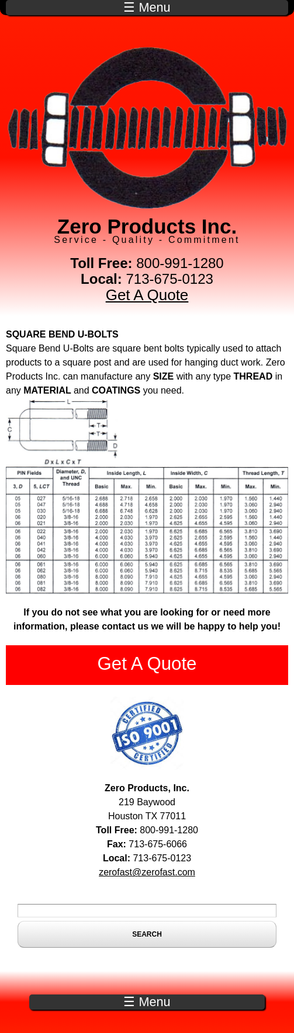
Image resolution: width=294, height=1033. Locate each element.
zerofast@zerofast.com (147, 872)
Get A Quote (147, 295)
